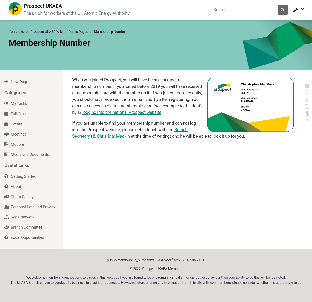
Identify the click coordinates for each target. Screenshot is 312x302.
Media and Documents (26, 154)
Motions (14, 144)
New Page (16, 81)
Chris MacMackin (113, 135)
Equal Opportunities (24, 236)
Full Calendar (18, 113)
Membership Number (110, 31)
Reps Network (19, 216)
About (12, 186)
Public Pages (78, 31)
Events (13, 123)
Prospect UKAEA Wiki (47, 31)
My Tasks (15, 103)
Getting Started (20, 175)
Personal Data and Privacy (29, 206)
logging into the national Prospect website (121, 112)
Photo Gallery (19, 196)
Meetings (15, 133)
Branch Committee (23, 226)
